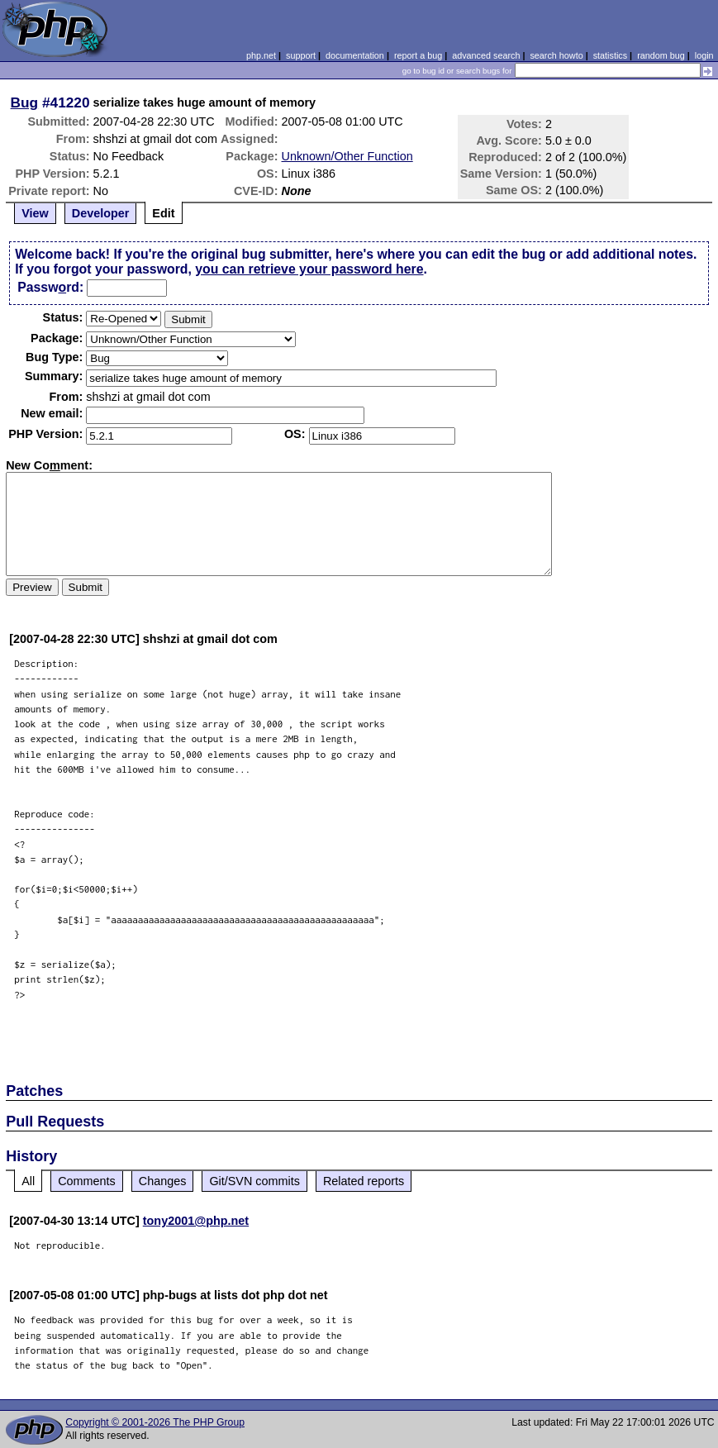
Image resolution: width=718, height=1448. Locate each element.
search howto (556, 55)
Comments (87, 1181)
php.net (261, 55)
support (301, 55)
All (28, 1181)
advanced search (486, 55)
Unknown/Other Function (347, 156)
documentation (355, 55)
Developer (101, 213)
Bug (25, 102)
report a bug (418, 55)
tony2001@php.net (196, 1220)
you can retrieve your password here (309, 269)
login (704, 55)
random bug (661, 55)
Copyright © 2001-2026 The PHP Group (155, 1422)
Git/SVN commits (254, 1181)
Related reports (363, 1181)
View (35, 213)
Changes (163, 1181)
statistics (610, 55)
